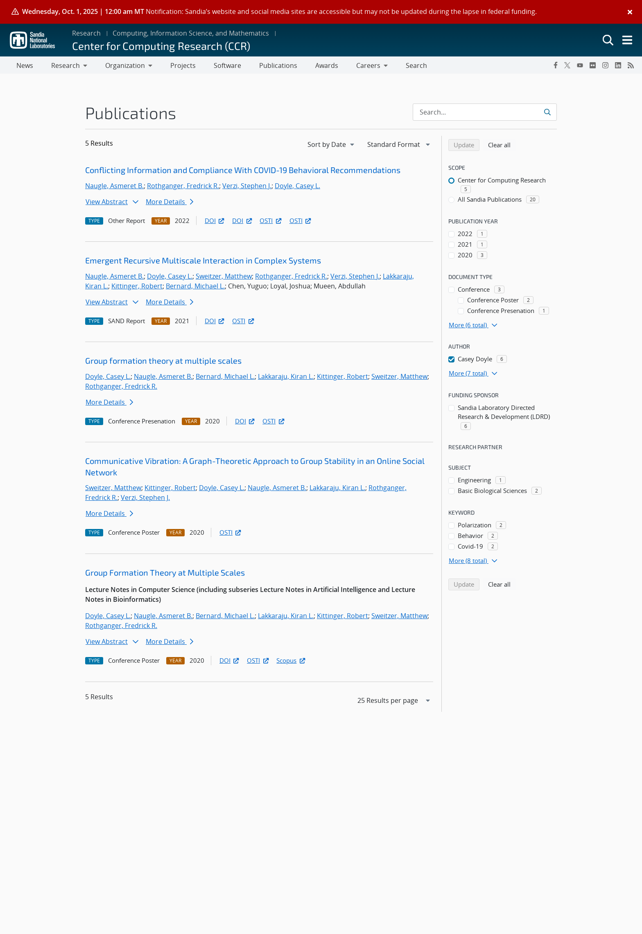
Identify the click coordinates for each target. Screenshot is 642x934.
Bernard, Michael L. (195, 287)
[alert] (321, 12)
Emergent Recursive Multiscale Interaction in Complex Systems (203, 262)
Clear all (502, 146)
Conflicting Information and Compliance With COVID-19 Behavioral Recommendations (242, 171)
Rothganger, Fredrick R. (183, 187)
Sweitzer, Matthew (224, 277)
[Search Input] (485, 113)
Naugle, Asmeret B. (114, 187)
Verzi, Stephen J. (246, 187)
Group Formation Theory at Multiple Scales (165, 574)
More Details (169, 203)
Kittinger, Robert (137, 287)
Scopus (291, 662)
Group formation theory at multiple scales (163, 362)
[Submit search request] (548, 113)
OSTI (271, 222)
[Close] (630, 12)
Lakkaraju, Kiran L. (286, 378)
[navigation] (332, 146)
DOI (215, 222)
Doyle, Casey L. (297, 187)
